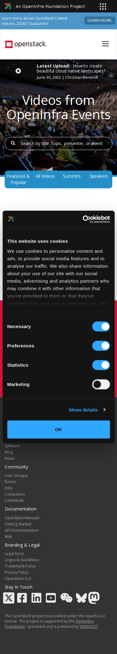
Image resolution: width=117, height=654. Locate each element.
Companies (15, 494)
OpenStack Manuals (22, 517)
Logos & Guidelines (22, 559)
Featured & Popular (18, 179)
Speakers (99, 176)
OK (58, 429)
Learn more (100, 20)
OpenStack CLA (18, 578)
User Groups (16, 475)
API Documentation (22, 530)
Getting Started (18, 524)
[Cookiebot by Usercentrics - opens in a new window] (83, 219)
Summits (72, 176)
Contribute (14, 500)
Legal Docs (14, 553)
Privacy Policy (16, 572)
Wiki (8, 536)
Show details (83, 409)
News (9, 458)
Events (10, 481)
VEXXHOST (89, 626)
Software (12, 446)
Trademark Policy (20, 566)
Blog (9, 452)
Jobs (8, 488)
